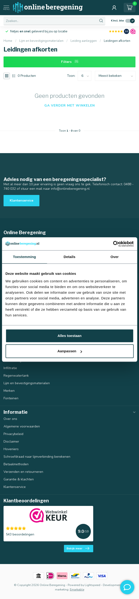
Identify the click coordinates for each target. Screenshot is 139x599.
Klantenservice (21, 200)
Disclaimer (11, 441)
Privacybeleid (13, 434)
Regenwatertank (16, 375)
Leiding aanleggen (84, 41)
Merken (9, 390)
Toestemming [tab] (24, 257)
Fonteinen (11, 398)
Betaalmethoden (16, 464)
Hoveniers (11, 449)
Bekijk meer (78, 548)
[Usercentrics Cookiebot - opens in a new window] (113, 244)
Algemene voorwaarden (22, 426)
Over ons (10, 419)
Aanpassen (69, 351)
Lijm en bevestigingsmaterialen (41, 41)
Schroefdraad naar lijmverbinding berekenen (37, 456)
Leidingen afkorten (117, 41)
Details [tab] (70, 257)
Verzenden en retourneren (23, 472)
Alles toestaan (70, 336)
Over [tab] (114, 257)
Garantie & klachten (19, 479)
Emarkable (77, 589)
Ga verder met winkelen (69, 105)
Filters (69, 62)
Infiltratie (10, 368)
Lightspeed (92, 585)
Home (8, 41)
